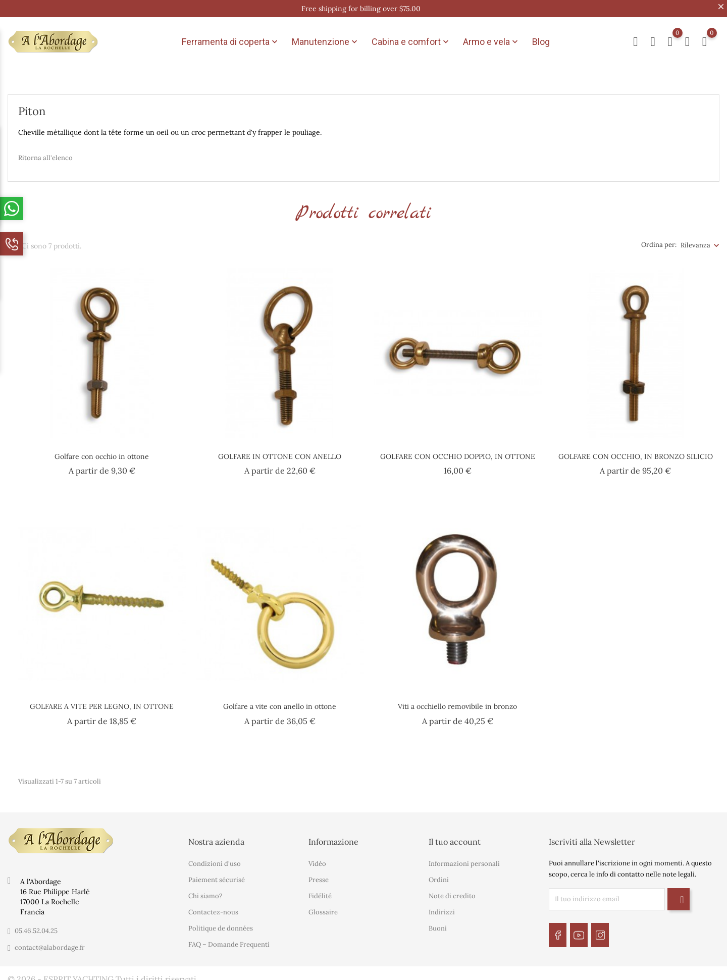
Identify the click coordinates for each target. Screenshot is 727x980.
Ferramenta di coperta (231, 38)
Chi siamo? (205, 889)
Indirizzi (442, 905)
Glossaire (323, 905)
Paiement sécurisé (216, 872)
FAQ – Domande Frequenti (229, 937)
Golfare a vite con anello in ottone (279, 699)
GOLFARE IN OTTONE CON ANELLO (279, 448)
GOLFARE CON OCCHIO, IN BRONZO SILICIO (635, 448)
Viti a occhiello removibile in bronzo (457, 699)
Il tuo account (455, 835)
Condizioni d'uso (214, 856)
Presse (318, 872)
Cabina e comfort (411, 38)
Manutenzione (325, 38)
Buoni (438, 921)
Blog (541, 38)
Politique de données (220, 921)
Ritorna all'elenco (45, 150)
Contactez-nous (213, 905)
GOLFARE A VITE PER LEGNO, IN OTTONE (102, 699)
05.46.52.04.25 (36, 923)
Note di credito (452, 889)
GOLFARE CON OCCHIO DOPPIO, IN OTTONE (457, 448)
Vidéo (317, 856)
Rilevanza (695, 237)
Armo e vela (491, 38)
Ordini (439, 872)
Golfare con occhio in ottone (102, 448)
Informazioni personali (464, 856)
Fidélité (320, 889)
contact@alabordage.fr (50, 940)
